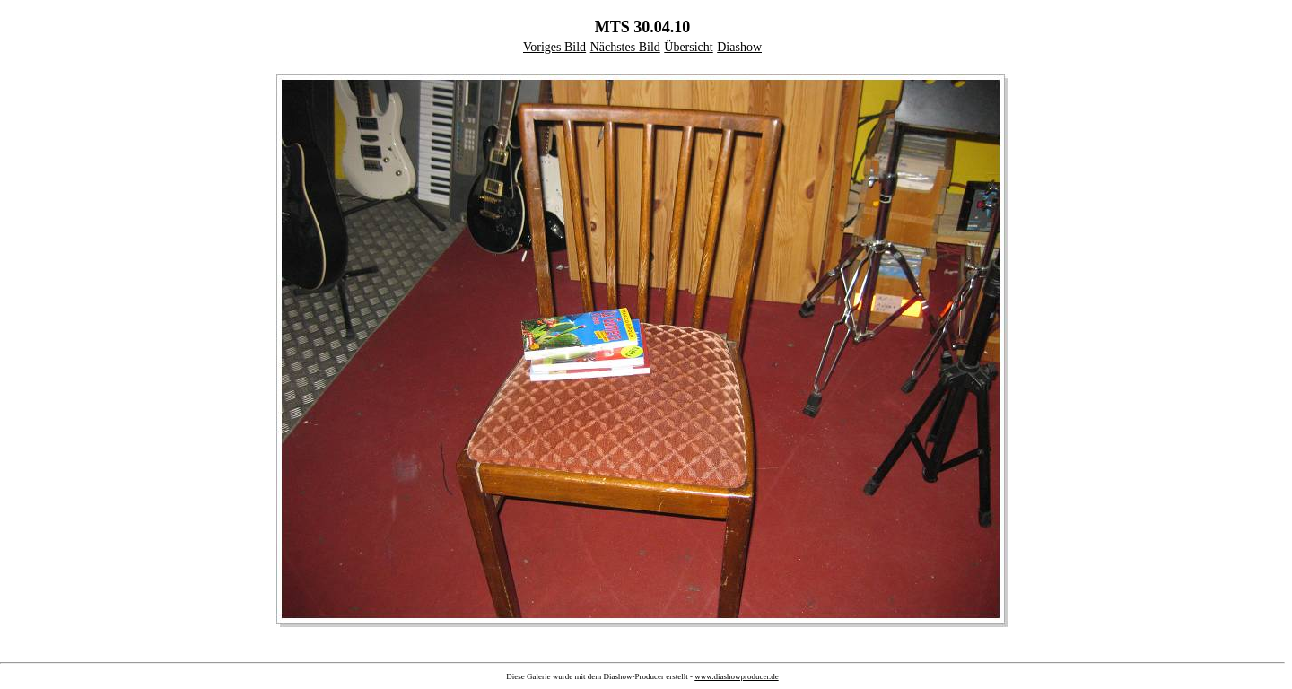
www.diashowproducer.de (736, 676)
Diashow (739, 47)
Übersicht (688, 47)
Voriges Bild (554, 47)
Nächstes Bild (625, 47)
